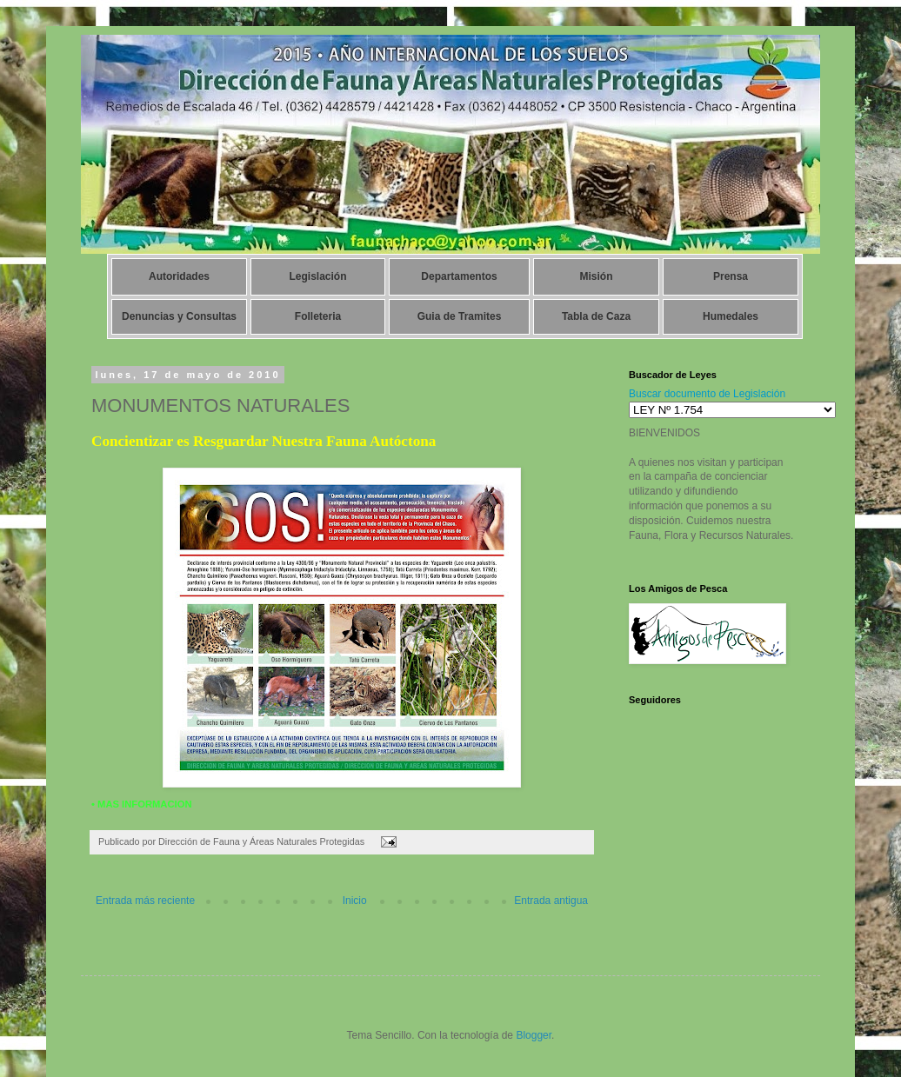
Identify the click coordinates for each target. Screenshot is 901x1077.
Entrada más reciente (145, 900)
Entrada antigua (551, 900)
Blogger (533, 1035)
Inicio (355, 900)
